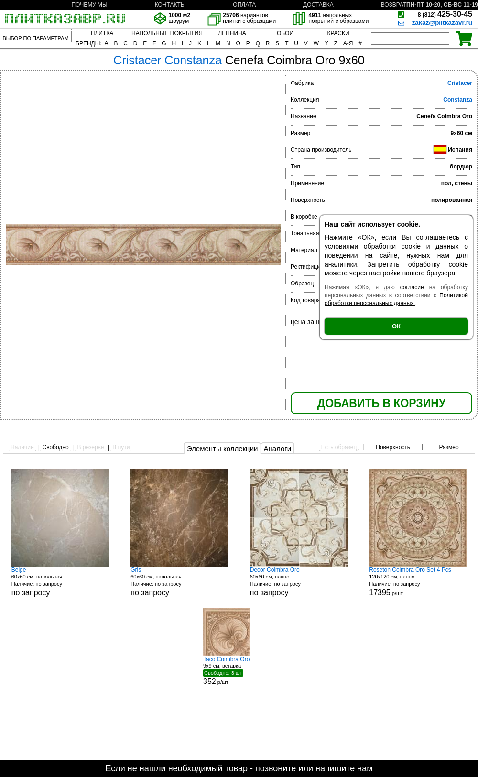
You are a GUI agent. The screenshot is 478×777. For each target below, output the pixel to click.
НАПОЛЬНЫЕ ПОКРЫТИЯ (167, 33)
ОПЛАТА (244, 4)
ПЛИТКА (102, 33)
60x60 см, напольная (60, 582)
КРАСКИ (338, 33)
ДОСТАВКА (318, 4)
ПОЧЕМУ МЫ (89, 4)
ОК (396, 326)
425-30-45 (445, 14)
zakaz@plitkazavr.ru (442, 22)
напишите (335, 768)
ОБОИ (285, 33)
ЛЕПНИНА (232, 33)
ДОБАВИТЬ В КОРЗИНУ (381, 403)
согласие (412, 287)
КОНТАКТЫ (170, 4)
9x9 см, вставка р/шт (239, 670)
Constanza (457, 99)
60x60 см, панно (299, 582)
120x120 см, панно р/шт (418, 582)
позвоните (275, 768)
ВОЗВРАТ (394, 4)
